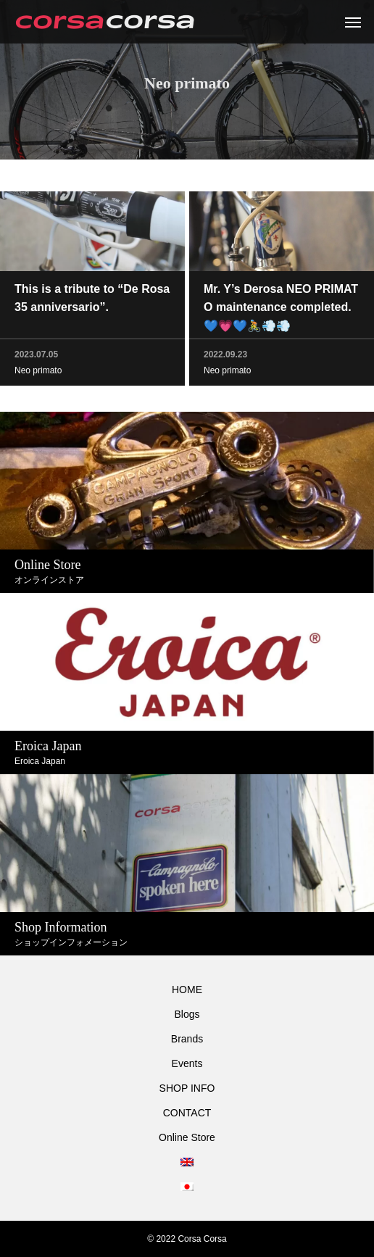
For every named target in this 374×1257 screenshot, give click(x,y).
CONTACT (187, 1113)
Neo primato (38, 372)
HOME (187, 989)
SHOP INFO (187, 1088)
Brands (187, 1039)
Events (187, 1063)
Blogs (186, 1014)
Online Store (187, 1137)
